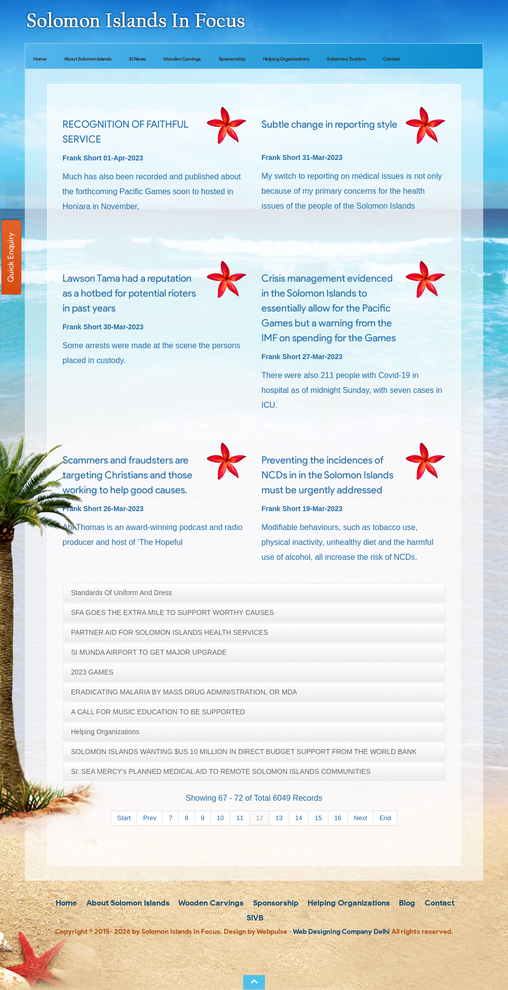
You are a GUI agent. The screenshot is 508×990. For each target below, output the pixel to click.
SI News (137, 59)
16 (337, 818)
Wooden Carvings (182, 59)
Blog (406, 903)
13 (278, 818)
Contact (391, 59)
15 (318, 818)
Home (39, 59)
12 (259, 818)
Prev (149, 818)
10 (220, 818)
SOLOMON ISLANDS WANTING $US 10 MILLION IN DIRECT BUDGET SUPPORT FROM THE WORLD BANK (244, 752)
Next (360, 818)
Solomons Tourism (346, 59)
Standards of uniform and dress (121, 593)
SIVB (254, 917)
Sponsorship (232, 59)
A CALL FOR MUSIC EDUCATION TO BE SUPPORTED (158, 712)
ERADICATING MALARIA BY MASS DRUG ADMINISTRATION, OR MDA (184, 692)
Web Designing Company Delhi (341, 931)
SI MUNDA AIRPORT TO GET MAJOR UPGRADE (149, 652)
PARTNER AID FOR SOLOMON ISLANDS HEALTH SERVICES (169, 632)
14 (298, 818)
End (385, 818)
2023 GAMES (92, 672)
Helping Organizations (286, 59)
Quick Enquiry (10, 257)
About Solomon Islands (88, 59)
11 (239, 818)
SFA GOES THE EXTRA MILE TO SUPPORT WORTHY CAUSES (172, 612)
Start (123, 818)
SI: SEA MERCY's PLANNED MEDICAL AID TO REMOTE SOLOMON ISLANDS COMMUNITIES (221, 771)
